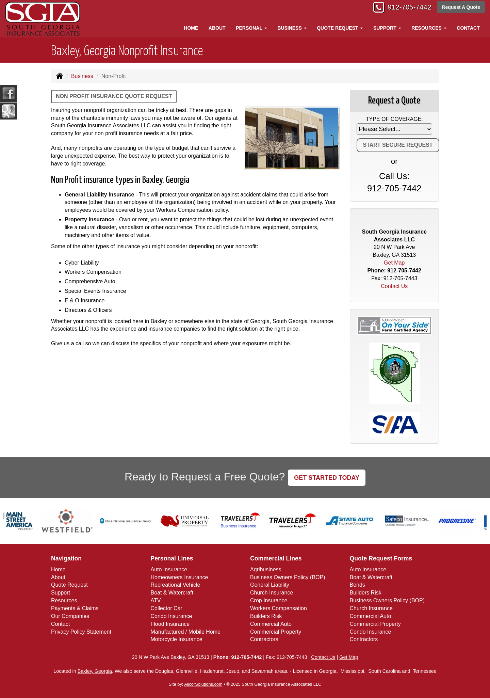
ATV (156, 600)
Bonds (357, 585)
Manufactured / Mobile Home (185, 632)
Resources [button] (428, 28)
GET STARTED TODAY (326, 477)
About (217, 28)
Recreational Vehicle (175, 585)
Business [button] (291, 28)
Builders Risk (266, 616)
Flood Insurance (170, 624)
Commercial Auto (271, 624)
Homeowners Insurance (179, 577)
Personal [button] (251, 28)
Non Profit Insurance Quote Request (114, 96)
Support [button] (387, 28)
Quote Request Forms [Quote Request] (381, 558)
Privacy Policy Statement (81, 632)
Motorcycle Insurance (176, 639)
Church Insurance (271, 593)
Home (191, 28)
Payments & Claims (75, 608)
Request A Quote (461, 7)
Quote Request (69, 585)
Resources (64, 600)
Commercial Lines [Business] (276, 558)
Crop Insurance (268, 600)
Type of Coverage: (394, 119)
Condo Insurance (171, 616)
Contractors (264, 639)
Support (60, 593)
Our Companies (70, 616)
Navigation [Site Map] (66, 558)
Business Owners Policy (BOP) (287, 577)
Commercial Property (275, 632)
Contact (468, 28)
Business (82, 76)
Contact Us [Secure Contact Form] (394, 286)
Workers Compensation (278, 608)
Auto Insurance (169, 569)
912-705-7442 (406, 7)
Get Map (394, 263)
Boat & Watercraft (172, 593)
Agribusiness (265, 569)
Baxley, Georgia (95, 671)
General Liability (269, 585)
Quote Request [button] (340, 28)
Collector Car (166, 608)
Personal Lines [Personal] (172, 558)
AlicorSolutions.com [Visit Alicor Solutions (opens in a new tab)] (203, 684)
